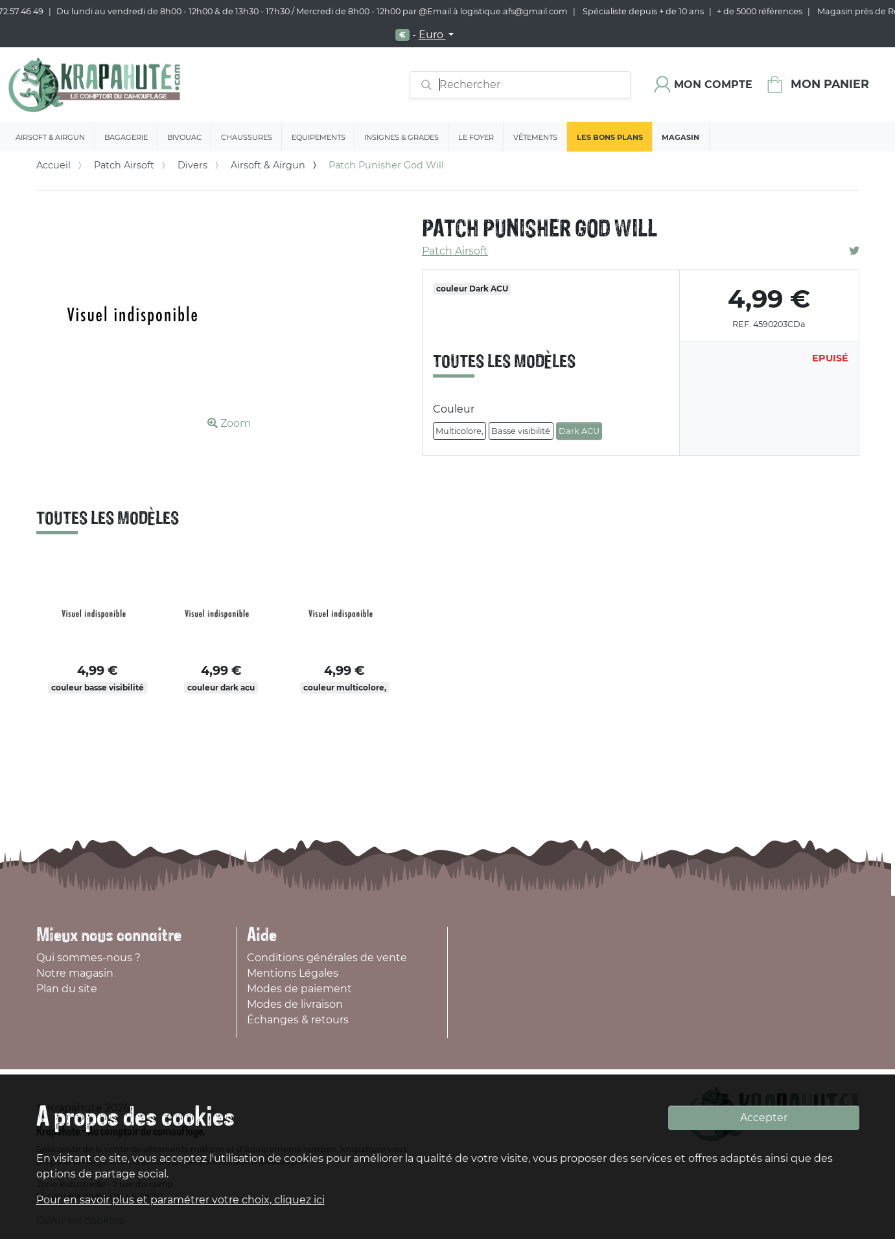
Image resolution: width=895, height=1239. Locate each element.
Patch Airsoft (124, 165)
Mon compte (713, 84)
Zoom (229, 423)
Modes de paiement (299, 989)
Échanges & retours (298, 1020)
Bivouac (184, 137)
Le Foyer (476, 137)
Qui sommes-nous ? (88, 957)
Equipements (318, 137)
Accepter (763, 1117)
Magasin (680, 137)
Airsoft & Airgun (50, 137)
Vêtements (535, 137)
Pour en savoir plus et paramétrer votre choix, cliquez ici (180, 1200)
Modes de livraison (295, 1004)
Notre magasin (74, 973)
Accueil (53, 165)
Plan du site (66, 989)
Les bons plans (610, 137)
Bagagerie (126, 137)
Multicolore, (459, 431)
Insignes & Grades (401, 137)
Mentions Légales (292, 973)
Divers (192, 165)
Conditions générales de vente (327, 957)
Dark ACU (579, 431)
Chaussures (246, 137)
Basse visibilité (520, 431)
